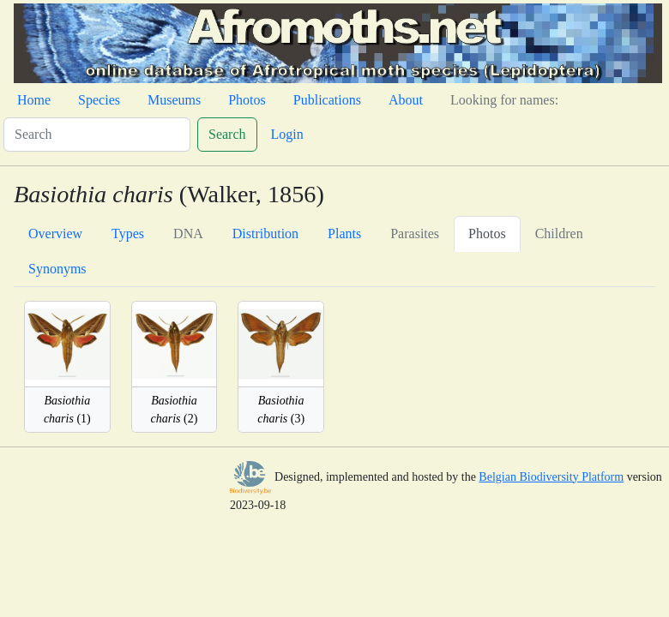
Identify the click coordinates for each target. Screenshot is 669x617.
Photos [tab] (487, 233)
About (406, 100)
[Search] (96, 134)
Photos (247, 100)
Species (99, 100)
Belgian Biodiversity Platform (551, 476)
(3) (280, 409)
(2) (174, 409)
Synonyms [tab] (57, 268)
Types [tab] (128, 233)
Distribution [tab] (265, 233)
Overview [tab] (55, 233)
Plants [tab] (344, 233)
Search (227, 134)
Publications (327, 100)
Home (34, 100)
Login (287, 134)
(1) (67, 409)
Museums (174, 100)
